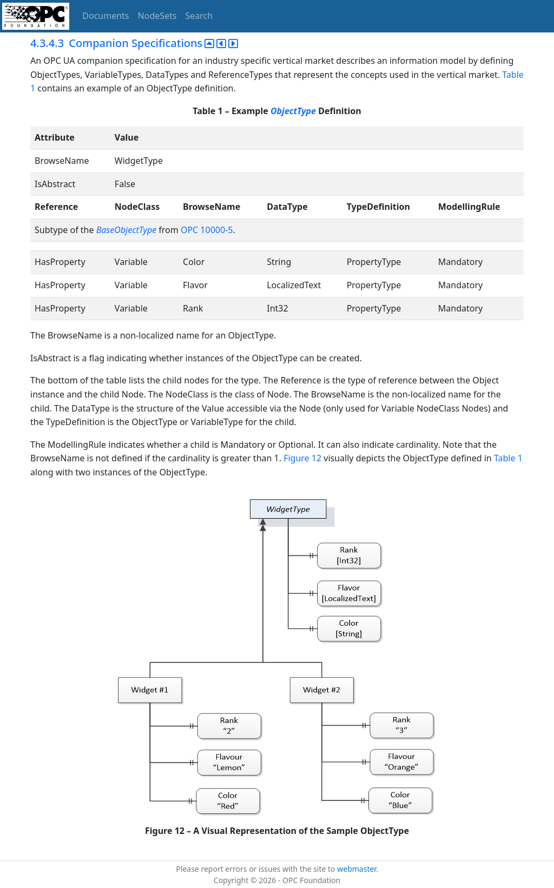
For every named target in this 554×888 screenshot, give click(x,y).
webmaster (356, 869)
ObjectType (293, 111)
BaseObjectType (126, 230)
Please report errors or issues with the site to (256, 869)
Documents (105, 16)
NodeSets (157, 16)
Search (199, 16)
